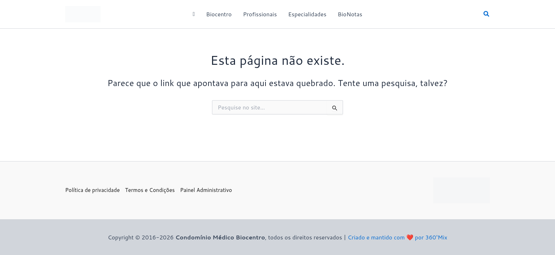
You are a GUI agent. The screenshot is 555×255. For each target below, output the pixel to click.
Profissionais (260, 14)
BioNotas (350, 14)
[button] (487, 14)
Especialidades (307, 14)
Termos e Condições (149, 190)
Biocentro (218, 14)
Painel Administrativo (206, 190)
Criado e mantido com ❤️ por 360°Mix (397, 237)
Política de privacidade (92, 190)
